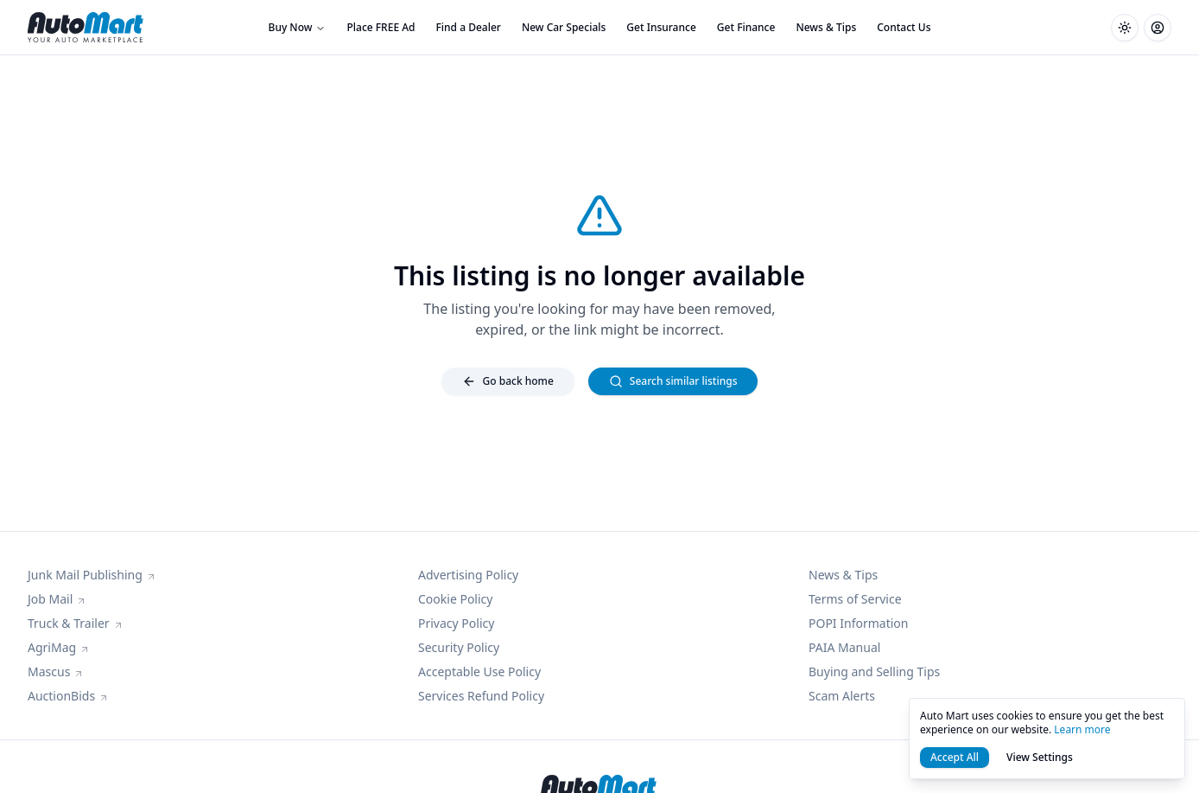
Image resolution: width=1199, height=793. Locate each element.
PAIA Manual (844, 647)
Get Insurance (660, 27)
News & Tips (826, 27)
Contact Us (903, 27)
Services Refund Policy (481, 695)
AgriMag (59, 647)
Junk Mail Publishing (92, 574)
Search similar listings (673, 381)
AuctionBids (68, 695)
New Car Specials (564, 27)
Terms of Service (855, 599)
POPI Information (858, 623)
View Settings (1039, 757)
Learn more (1082, 729)
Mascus (56, 671)
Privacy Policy (456, 623)
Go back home (508, 381)
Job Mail (57, 599)
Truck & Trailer (76, 623)
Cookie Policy (455, 599)
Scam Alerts (842, 695)
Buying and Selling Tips (874, 671)
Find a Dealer (468, 27)
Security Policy (458, 647)
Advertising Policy (468, 574)
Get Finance (746, 27)
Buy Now (298, 27)
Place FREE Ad (380, 27)
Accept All (954, 757)
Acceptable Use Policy (479, 671)
